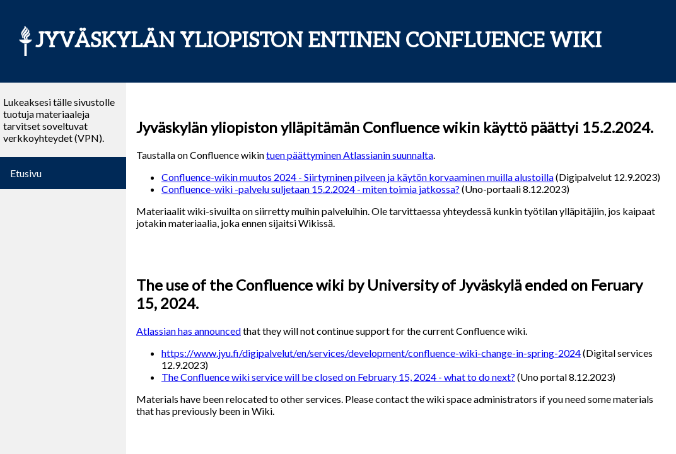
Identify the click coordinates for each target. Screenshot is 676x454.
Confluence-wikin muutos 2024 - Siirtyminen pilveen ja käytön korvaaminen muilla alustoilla (357, 177)
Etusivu (26, 173)
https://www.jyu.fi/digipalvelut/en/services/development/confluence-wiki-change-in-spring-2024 (371, 353)
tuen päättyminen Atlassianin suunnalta (349, 155)
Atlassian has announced (188, 331)
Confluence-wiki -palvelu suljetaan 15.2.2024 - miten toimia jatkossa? (310, 189)
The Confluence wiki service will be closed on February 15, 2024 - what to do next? (338, 377)
